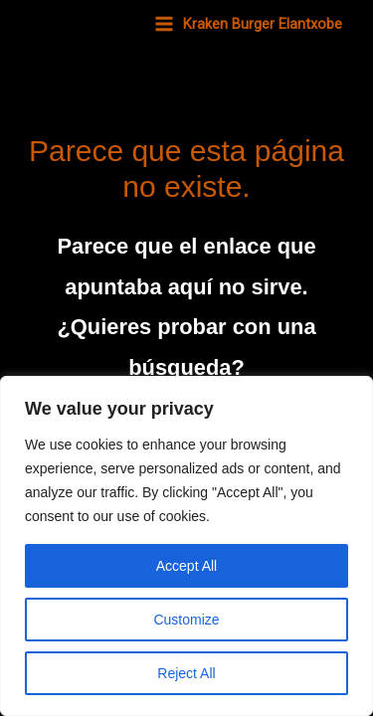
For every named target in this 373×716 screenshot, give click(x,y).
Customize (186, 619)
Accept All (186, 566)
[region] (186, 546)
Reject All (186, 673)
